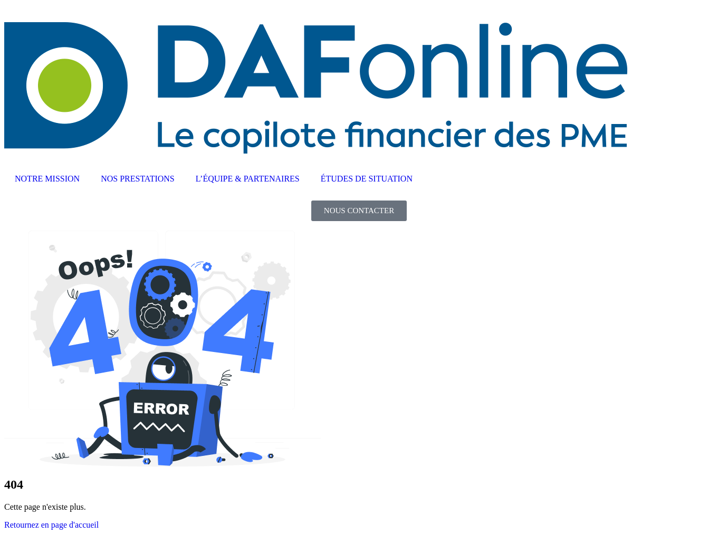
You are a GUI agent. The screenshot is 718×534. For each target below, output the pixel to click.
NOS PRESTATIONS (138, 178)
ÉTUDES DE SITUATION (367, 178)
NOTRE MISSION (47, 178)
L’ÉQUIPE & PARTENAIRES (248, 178)
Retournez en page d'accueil (51, 524)
